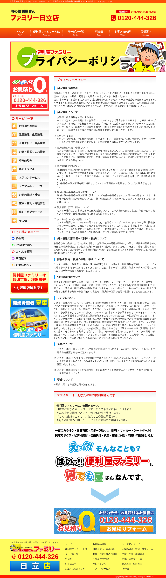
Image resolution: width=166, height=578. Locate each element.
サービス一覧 (75, 33)
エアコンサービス (29, 177)
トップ (20, 33)
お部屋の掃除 (99, 544)
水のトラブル (27, 169)
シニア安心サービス (30, 186)
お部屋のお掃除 (28, 126)
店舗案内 (146, 33)
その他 (23, 220)
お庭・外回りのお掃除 (32, 151)
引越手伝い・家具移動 (32, 143)
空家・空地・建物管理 (32, 203)
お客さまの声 (122, 33)
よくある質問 (24, 251)
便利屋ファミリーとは (46, 33)
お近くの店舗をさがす (76, 568)
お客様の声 (70, 563)
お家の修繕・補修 (29, 194)
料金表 (99, 33)
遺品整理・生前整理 (30, 134)
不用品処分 (25, 160)
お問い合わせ (24, 265)
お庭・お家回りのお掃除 (105, 554)
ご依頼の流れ (24, 245)
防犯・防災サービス (30, 212)
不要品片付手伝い (102, 559)
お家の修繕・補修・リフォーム (137, 549)
